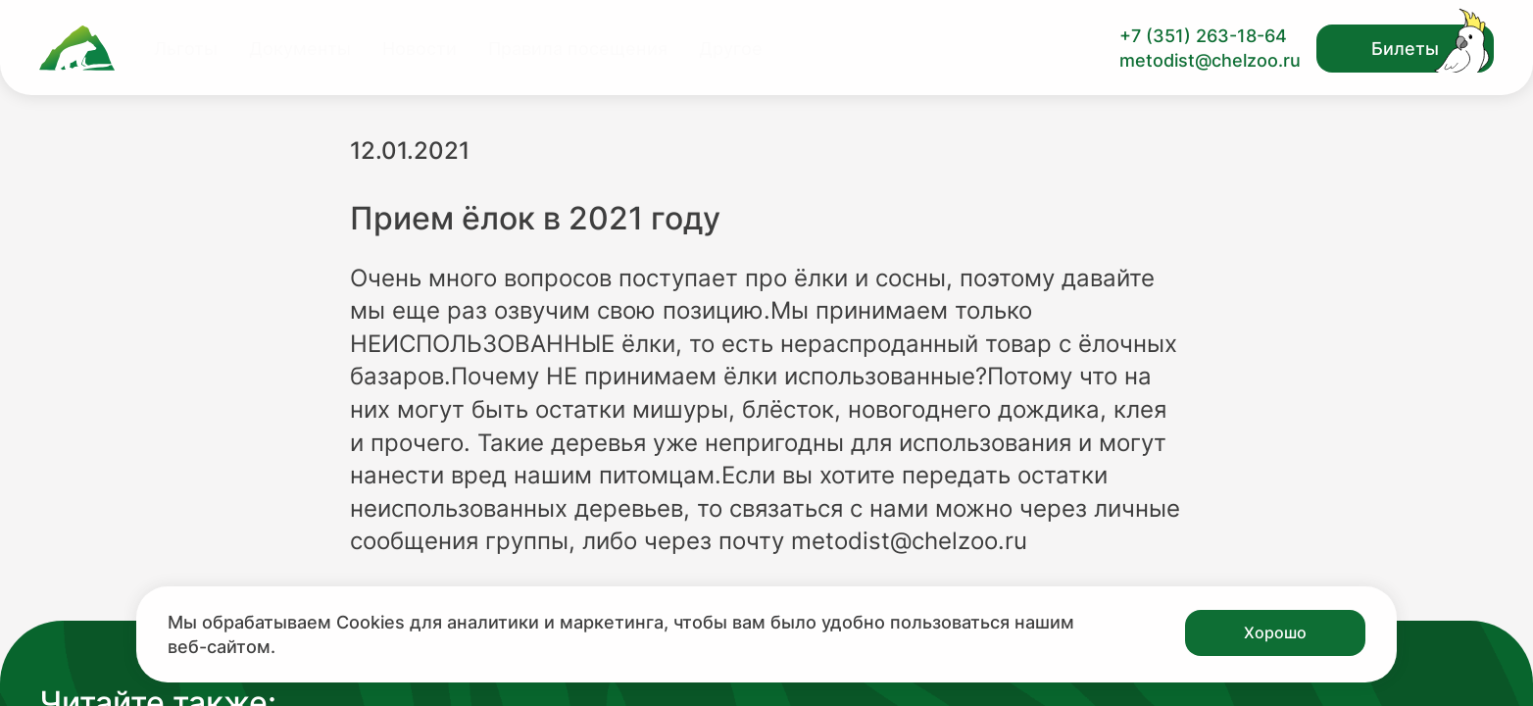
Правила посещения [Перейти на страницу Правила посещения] (578, 48)
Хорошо (1275, 632)
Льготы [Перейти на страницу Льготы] (186, 48)
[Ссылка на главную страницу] (77, 48)
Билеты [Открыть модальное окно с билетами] (1405, 48)
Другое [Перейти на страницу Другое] (731, 48)
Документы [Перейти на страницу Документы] (300, 48)
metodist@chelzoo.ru (1210, 60)
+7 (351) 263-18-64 (1203, 35)
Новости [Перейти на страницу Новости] (419, 48)
